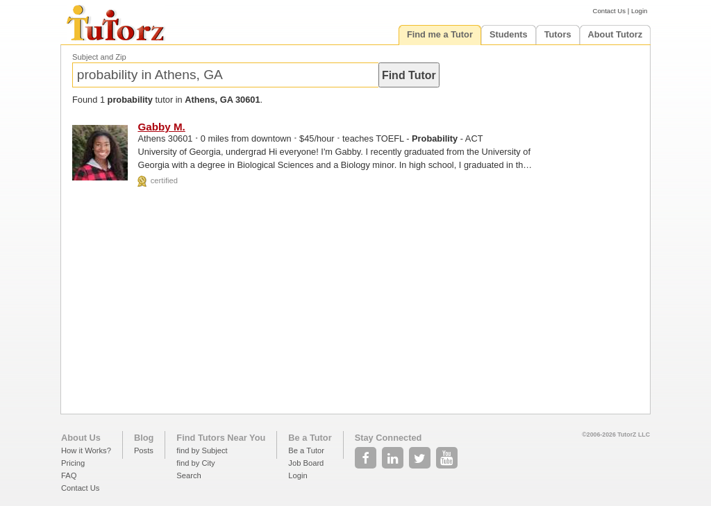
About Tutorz (615, 34)
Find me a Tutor (440, 34)
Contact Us (609, 11)
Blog (143, 437)
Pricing (73, 463)
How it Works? (86, 450)
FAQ (68, 475)
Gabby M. (161, 127)
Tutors (557, 34)
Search (188, 475)
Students (509, 34)
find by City (195, 463)
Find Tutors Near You (220, 437)
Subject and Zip (99, 57)
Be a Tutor (309, 437)
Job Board (306, 463)
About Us (81, 437)
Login (639, 11)
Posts (143, 450)
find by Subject (201, 450)
